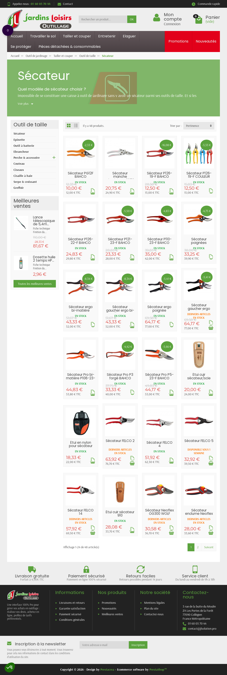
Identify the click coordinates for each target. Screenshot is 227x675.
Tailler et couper (77, 36)
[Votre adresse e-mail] (104, 645)
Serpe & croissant (25, 182)
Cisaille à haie (23, 176)
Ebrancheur (21, 152)
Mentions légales (154, 603)
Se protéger (21, 46)
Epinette (19, 140)
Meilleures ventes (112, 614)
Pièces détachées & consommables (70, 46)
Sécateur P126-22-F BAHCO (80, 241)
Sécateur (19, 133)
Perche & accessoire (27, 158)
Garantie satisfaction (72, 608)
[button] (9, 667)
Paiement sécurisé (70, 614)
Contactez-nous (154, 614)
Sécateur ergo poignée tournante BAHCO (159, 312)
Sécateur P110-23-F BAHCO (159, 241)
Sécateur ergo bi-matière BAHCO (81, 310)
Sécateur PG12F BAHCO (80, 175)
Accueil (17, 36)
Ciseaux (19, 170)
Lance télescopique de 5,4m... (44, 220)
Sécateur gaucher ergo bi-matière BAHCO (120, 310)
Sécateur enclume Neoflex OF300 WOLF (199, 513)
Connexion (172, 23)
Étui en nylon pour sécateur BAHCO (80, 446)
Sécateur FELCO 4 (159, 444)
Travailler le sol (43, 36)
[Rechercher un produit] (103, 19)
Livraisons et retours (72, 603)
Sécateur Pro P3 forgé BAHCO (120, 376)
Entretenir (106, 36)
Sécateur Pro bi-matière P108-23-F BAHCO (80, 378)
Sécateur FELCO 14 (81, 512)
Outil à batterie (24, 146)
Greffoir (19, 188)
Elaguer (129, 36)
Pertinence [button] (192, 126)
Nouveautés (206, 41)
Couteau (19, 164)
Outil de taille (30, 124)
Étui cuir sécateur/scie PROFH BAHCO (199, 378)
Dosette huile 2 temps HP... (44, 259)
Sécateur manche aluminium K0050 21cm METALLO (120, 178)
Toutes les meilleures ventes (35, 284)
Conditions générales (72, 620)
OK (132, 19)
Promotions (178, 41)
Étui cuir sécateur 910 (120, 514)
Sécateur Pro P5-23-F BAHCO (159, 376)
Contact (65, 4)
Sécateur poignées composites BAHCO (199, 244)
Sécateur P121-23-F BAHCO (120, 241)
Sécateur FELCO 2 (120, 440)
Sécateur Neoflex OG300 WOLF (159, 512)
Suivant (208, 547)
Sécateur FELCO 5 (198, 440)
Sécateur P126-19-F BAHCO (159, 175)
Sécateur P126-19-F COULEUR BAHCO (198, 176)
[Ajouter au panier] (210, 327)
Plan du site (151, 608)
